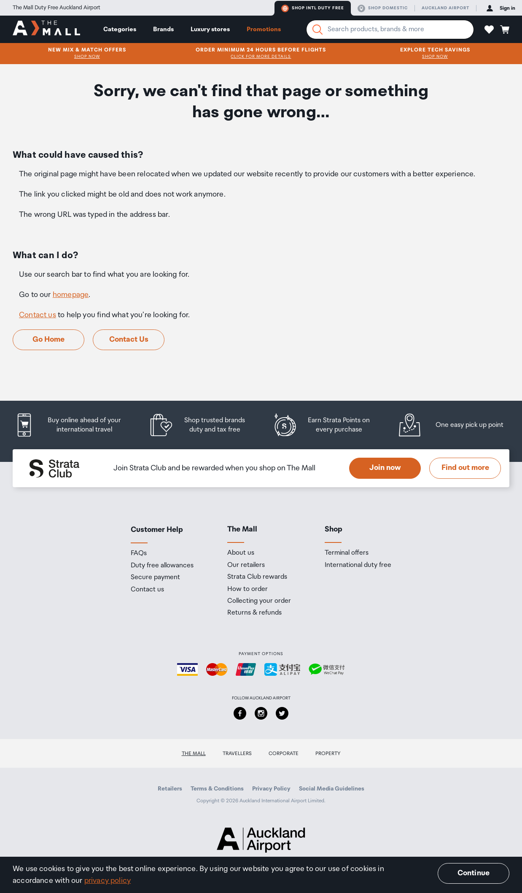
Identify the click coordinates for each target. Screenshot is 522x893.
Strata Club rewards (257, 577)
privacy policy (107, 881)
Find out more (465, 468)
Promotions (264, 29)
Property (328, 753)
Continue (473, 873)
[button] (489, 29)
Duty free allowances (162, 565)
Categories (119, 29)
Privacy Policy (271, 788)
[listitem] (75, 425)
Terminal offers (347, 553)
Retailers (170, 788)
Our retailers (246, 565)
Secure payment (155, 577)
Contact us (37, 315)
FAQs (139, 553)
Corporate (284, 753)
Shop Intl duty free (312, 8)
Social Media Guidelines (331, 788)
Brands (163, 29)
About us (240, 553)
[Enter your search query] (390, 29)
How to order (247, 589)
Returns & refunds (254, 613)
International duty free (358, 565)
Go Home (48, 339)
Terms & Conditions (217, 788)
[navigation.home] (46, 29)
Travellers (237, 753)
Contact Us (128, 339)
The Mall (194, 753)
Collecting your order (259, 601)
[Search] (317, 29)
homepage (71, 295)
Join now (385, 468)
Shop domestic (383, 8)
